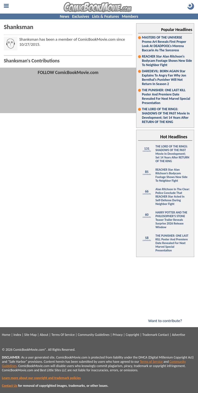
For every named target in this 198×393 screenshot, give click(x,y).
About (44, 335)
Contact (163, 335)
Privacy (118, 335)
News (64, 16)
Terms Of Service (63, 335)
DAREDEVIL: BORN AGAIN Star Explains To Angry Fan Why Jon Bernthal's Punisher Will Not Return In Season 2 (164, 77)
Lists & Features (105, 16)
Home (6, 335)
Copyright (132, 335)
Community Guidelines (93, 335)
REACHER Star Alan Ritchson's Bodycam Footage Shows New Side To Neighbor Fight (167, 60)
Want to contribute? (165, 318)
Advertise (178, 335)
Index (17, 335)
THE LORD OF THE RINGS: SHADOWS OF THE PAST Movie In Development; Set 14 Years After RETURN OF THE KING (166, 115)
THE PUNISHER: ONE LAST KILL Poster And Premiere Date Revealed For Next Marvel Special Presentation (166, 96)
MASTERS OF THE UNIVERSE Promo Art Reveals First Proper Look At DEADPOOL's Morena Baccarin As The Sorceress (164, 43)
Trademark (149, 335)
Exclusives (80, 16)
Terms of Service (151, 361)
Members (130, 16)
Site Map (30, 335)
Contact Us (9, 386)
